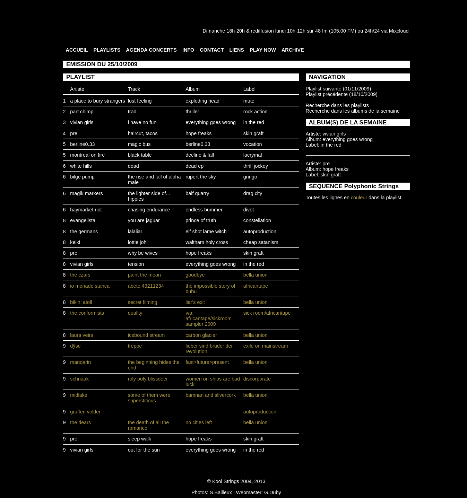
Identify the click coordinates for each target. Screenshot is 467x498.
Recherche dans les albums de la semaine (353, 111)
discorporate (257, 379)
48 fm (321, 31)
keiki (75, 242)
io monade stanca (90, 286)
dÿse (75, 346)
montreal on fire (87, 155)
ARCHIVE (293, 50)
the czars (80, 275)
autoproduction (259, 231)
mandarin (80, 362)
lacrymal (252, 155)
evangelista (82, 220)
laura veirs (81, 335)
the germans (84, 231)
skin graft (253, 133)
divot (248, 209)
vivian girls (81, 122)
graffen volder (85, 411)
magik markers (86, 193)
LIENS (237, 50)
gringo (250, 177)
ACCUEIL (77, 50)
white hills (81, 166)
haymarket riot (86, 209)
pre (73, 133)
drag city (252, 193)
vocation (252, 144)
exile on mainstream (265, 346)
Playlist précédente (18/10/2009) (342, 94)
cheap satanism (260, 242)
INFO (188, 50)
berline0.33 (82, 144)
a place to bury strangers (97, 101)
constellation (257, 220)
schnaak (79, 379)
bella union (255, 275)
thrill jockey (255, 166)
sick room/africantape (267, 313)
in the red (253, 122)
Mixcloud (399, 31)
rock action (255, 111)
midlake (78, 395)
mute (248, 101)
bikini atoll (81, 302)
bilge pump (82, 177)
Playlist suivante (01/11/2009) (338, 88)
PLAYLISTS (106, 50)
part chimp (81, 111)
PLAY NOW (263, 50)
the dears (80, 422)
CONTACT (212, 50)
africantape (255, 286)
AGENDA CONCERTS (151, 50)
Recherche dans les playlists (337, 105)
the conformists (87, 313)
